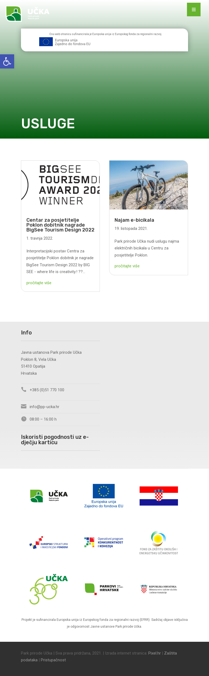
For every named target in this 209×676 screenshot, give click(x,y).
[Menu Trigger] (194, 9)
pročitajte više (38, 282)
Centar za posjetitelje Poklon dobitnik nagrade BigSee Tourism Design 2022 (60, 225)
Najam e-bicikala (134, 220)
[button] (7, 61)
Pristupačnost (53, 660)
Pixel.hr (154, 653)
